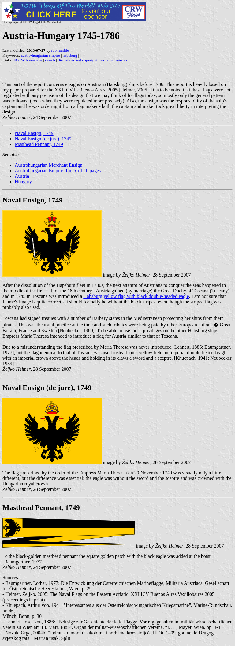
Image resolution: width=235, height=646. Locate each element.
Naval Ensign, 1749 (34, 133)
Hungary (23, 181)
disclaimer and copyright (77, 60)
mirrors (121, 60)
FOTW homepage (27, 60)
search (50, 60)
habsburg (70, 55)
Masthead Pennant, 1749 (39, 144)
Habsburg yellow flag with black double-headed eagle (136, 296)
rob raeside (60, 50)
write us (106, 60)
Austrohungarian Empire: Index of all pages (58, 170)
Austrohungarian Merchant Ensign (48, 165)
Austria (22, 176)
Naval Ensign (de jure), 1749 (43, 138)
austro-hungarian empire (40, 55)
